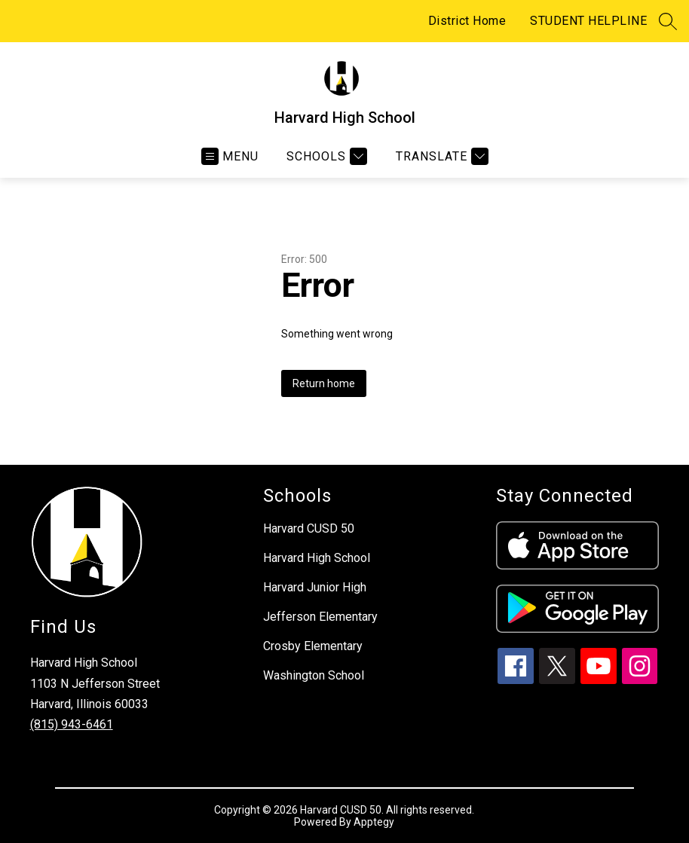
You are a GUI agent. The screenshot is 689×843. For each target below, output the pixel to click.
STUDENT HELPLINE (588, 21)
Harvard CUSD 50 (308, 528)
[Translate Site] (440, 156)
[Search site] (668, 21)
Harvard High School (316, 558)
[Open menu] (230, 156)
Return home (323, 383)
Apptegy (374, 822)
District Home (467, 21)
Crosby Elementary (313, 646)
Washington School (313, 675)
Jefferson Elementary (320, 616)
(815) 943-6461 (71, 724)
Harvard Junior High (314, 587)
